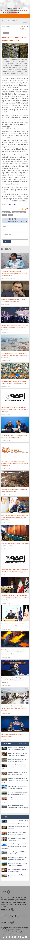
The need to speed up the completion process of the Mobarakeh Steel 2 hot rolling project (14, 571)
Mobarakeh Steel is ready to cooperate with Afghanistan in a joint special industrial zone (13, 382)
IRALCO (4, 215)
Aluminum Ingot (6, 212)
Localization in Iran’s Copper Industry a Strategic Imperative (12, 735)
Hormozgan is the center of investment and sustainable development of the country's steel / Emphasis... (14, 409)
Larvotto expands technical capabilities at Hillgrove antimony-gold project (14, 800)
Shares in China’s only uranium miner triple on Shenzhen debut (18, 787)
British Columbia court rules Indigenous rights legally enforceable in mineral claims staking (15, 808)
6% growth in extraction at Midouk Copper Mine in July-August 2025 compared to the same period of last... (14, 518)
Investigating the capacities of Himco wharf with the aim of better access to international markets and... (14, 355)
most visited (8, 744)
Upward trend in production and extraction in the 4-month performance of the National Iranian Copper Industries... (13, 652)
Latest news (22, 744)
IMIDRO (10, 215)
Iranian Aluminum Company (19, 212)
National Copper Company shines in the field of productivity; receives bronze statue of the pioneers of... (14, 327)
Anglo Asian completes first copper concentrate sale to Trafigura (18, 760)
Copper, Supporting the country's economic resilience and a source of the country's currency (15, 625)
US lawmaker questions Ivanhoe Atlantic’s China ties (16, 839)
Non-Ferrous (5, 26)
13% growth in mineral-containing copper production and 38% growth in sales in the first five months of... (14, 464)
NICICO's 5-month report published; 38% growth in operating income (15, 545)
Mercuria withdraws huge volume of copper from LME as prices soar (18, 754)
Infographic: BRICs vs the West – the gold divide (18, 828)
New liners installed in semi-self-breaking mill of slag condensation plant (14, 491)
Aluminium (5, 33)
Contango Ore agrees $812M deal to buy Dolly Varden (18, 853)
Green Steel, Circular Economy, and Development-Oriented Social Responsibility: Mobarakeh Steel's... (14, 273)
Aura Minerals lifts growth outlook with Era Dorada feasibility (17, 864)
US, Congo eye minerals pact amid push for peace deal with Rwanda (17, 793)
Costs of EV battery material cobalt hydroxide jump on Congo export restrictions (15, 846)
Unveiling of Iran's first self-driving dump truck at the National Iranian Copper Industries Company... (14, 680)
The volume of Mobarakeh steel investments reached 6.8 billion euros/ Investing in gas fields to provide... (14, 598)
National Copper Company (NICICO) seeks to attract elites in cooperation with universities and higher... (14, 708)
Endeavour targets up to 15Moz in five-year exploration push (17, 774)
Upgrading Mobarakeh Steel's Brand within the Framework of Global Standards (14, 300)
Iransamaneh (16, 934)
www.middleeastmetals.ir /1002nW (16, 221)
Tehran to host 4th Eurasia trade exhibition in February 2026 (17, 834)
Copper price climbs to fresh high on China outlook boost (18, 870)
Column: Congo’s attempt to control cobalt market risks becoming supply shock (15, 781)
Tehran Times (11, 205)
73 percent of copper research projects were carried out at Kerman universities (14, 437)
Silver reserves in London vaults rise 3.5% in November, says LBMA (18, 749)
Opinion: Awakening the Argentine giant (17, 876)
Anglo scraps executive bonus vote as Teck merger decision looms (17, 859)
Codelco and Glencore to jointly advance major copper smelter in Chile (14, 767)
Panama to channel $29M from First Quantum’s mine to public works (18, 822)
